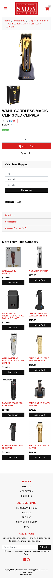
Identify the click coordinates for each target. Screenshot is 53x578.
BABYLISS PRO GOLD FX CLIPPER (40, 446)
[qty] (26, 173)
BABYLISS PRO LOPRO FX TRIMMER (12, 404)
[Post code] (26, 184)
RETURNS (26, 517)
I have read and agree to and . (26, 552)
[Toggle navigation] (5, 9)
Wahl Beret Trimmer (38, 270)
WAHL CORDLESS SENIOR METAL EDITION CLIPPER (13, 360)
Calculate (26, 190)
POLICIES (26, 512)
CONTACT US (26, 491)
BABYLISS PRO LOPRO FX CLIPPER (12, 446)
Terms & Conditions (32, 551)
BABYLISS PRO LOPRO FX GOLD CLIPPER (39, 359)
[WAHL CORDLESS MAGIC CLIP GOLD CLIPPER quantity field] (26, 139)
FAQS (26, 526)
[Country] (26, 178)
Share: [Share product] (9, 121)
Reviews (16, 228)
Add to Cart (26, 146)
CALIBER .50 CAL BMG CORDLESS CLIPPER (38, 314)
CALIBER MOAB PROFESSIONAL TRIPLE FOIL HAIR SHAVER (13, 315)
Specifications (11, 222)
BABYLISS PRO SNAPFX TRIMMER (39, 404)
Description (10, 215)
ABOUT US (27, 486)
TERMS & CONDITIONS (26, 507)
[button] (26, 153)
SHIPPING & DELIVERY (26, 522)
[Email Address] (20, 547)
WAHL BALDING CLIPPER (9, 272)
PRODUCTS (26, 495)
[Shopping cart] (47, 9)
